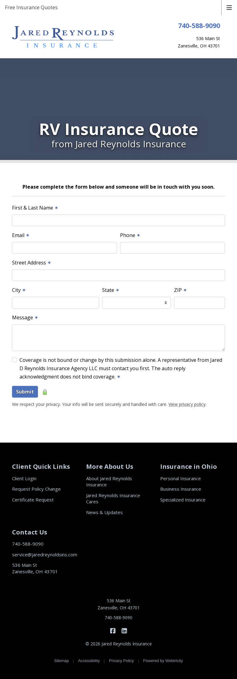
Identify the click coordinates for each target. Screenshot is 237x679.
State (110, 290)
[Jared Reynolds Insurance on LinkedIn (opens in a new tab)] (124, 630)
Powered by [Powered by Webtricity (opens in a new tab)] (163, 660)
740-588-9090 (199, 25)
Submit (25, 391)
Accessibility (89, 660)
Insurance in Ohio (188, 466)
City (19, 290)
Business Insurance (180, 489)
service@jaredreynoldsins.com (44, 554)
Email (21, 235)
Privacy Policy (121, 660)
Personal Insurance (180, 478)
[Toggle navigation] (229, 7)
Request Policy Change (36, 489)
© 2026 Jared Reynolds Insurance (118, 644)
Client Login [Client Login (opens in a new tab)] (24, 478)
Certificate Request (33, 500)
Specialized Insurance (183, 500)
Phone (130, 235)
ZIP (180, 290)
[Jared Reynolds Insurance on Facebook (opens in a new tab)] (113, 630)
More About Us (109, 466)
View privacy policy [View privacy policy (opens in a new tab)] (187, 404)
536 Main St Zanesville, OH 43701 (35, 568)
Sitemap (61, 660)
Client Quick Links (41, 466)
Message (25, 317)
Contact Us (29, 532)
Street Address (31, 262)
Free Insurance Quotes (31, 7)
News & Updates (104, 512)
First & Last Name (35, 207)
